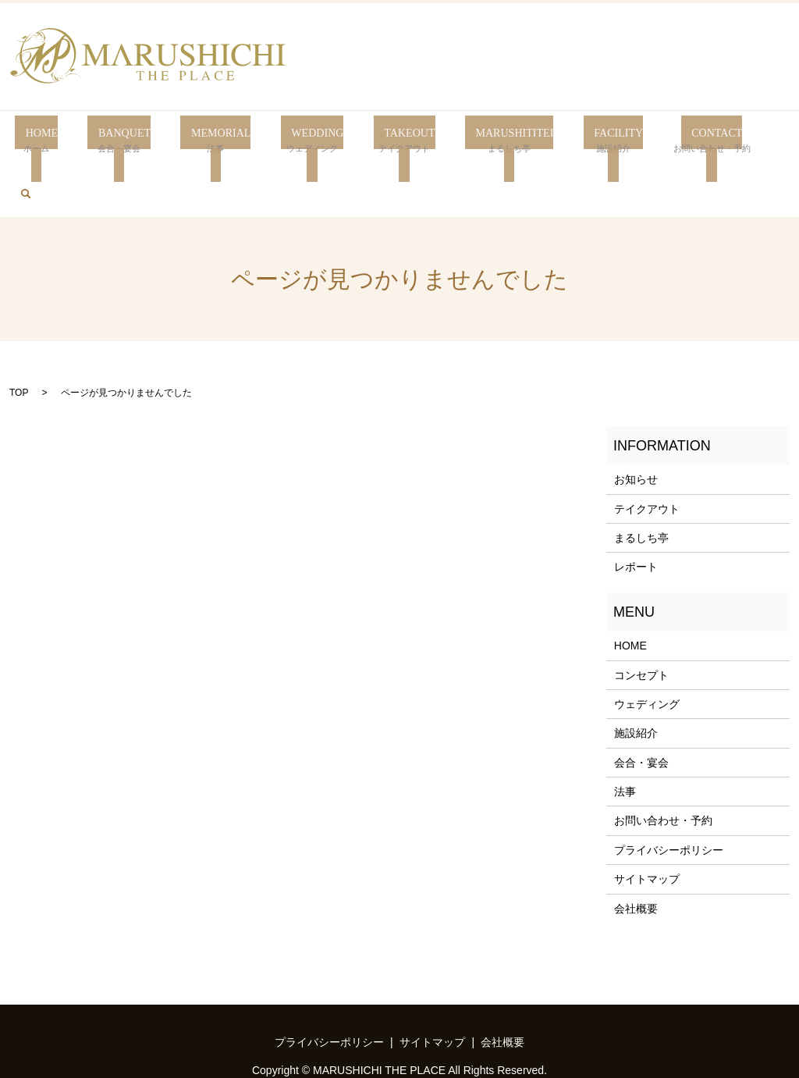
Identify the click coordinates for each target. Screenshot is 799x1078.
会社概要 (636, 858)
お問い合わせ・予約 (663, 770)
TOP (18, 342)
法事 (625, 741)
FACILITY (595, 140)
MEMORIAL (207, 140)
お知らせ (636, 429)
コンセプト (641, 624)
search (771, 139)
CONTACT (691, 140)
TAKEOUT (389, 140)
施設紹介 (636, 683)
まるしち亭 (641, 488)
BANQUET (113, 140)
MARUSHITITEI (493, 140)
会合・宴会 (641, 712)
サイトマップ (647, 829)
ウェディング (647, 654)
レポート (636, 517)
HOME (35, 140)
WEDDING (301, 140)
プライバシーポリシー (668, 800)
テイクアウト (647, 459)
